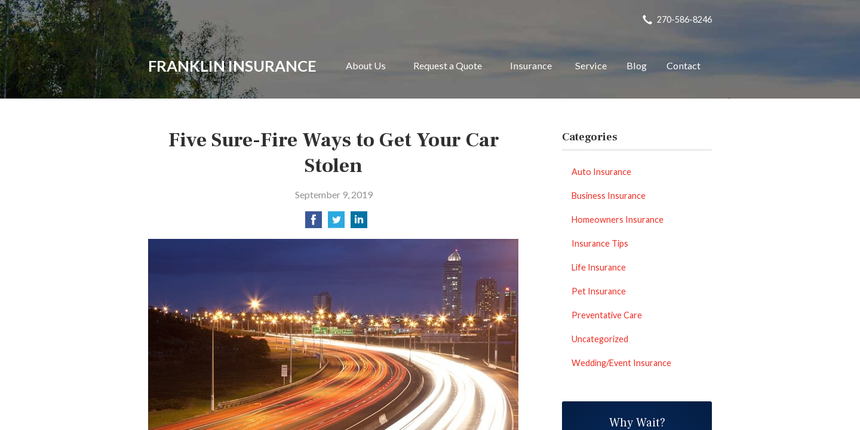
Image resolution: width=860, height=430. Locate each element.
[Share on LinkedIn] (359, 223)
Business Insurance (609, 196)
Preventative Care (607, 315)
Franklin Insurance (232, 66)
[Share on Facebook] (313, 223)
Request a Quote (447, 65)
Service (591, 65)
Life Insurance (599, 267)
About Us (366, 65)
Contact (683, 65)
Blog (636, 65)
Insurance (531, 65)
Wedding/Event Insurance (621, 363)
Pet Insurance (599, 291)
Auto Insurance (601, 172)
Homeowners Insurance (618, 219)
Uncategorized (600, 339)
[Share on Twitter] (336, 223)
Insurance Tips (600, 243)
